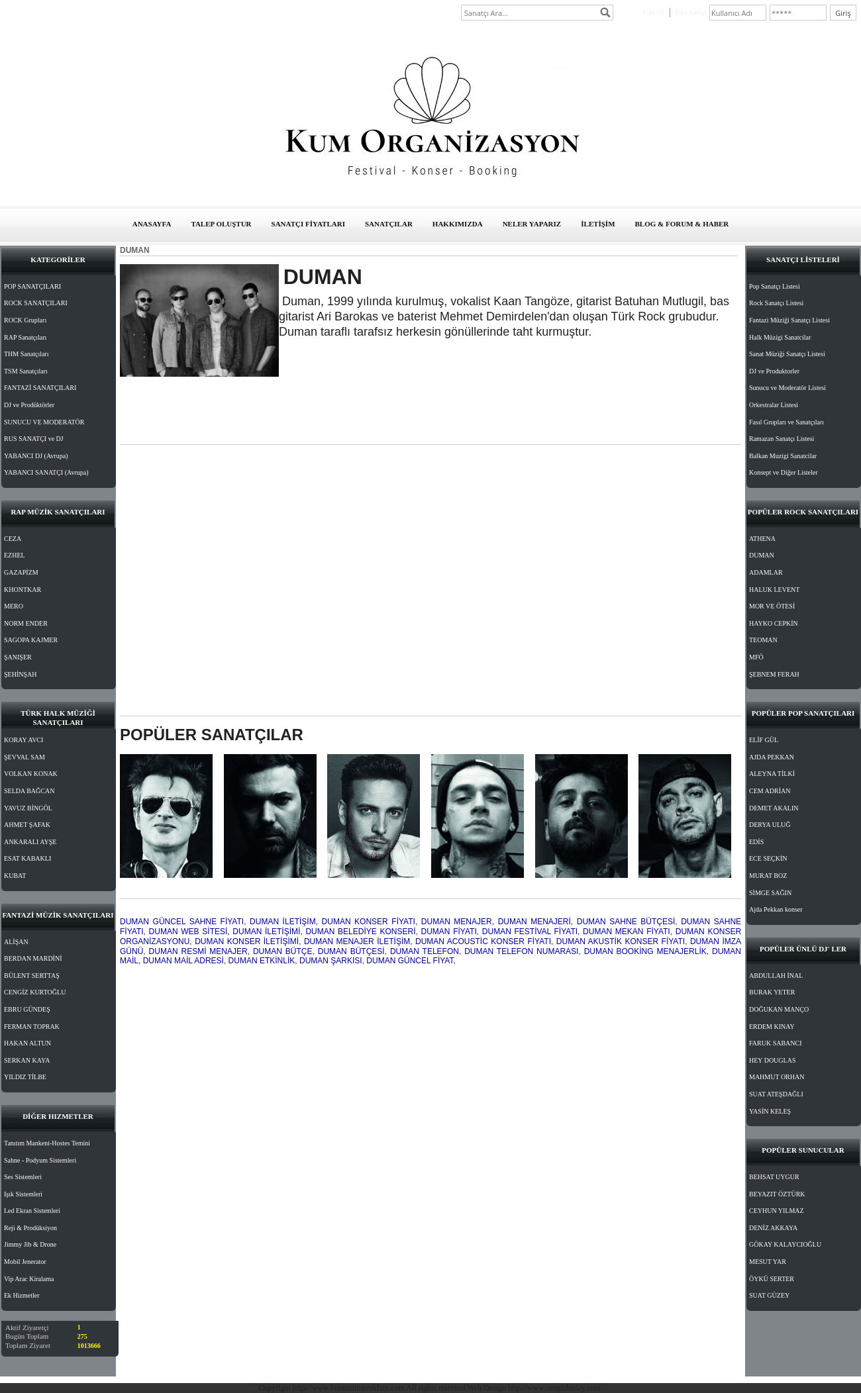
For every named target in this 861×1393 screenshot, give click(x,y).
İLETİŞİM (598, 224)
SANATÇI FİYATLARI (308, 224)
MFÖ (756, 657)
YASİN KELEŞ (770, 1111)
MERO (13, 606)
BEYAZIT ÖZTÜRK (777, 1194)
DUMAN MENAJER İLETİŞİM (357, 941)
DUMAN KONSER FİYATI (368, 921)
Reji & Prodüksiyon (30, 1227)
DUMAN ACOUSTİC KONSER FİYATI (483, 941)
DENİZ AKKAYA (773, 1227)
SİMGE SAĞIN (770, 892)
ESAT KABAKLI (27, 858)
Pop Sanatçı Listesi (774, 286)
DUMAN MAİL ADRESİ (183, 960)
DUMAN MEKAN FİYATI (626, 931)
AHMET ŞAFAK (27, 824)
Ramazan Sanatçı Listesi (781, 438)
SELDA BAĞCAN (29, 790)
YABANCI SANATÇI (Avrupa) (46, 472)
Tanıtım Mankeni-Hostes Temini (47, 1143)
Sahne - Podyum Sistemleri (40, 1160)
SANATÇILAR (389, 224)
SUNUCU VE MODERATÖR (44, 422)
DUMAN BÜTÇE (283, 951)
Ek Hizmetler (22, 1295)
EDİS (756, 841)
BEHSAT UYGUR (774, 1176)
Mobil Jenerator (25, 1261)
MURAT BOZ (768, 875)
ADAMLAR (766, 572)
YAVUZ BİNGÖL (28, 808)
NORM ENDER (26, 623)
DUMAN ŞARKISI (330, 960)
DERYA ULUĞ (770, 824)
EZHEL (14, 555)
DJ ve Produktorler (774, 371)
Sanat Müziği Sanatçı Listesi (787, 354)
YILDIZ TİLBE (25, 1077)
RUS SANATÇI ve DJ (34, 438)
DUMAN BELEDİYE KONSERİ (360, 931)
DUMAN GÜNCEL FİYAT (409, 960)
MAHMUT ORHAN (776, 1077)
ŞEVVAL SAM (24, 757)
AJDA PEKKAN (771, 757)
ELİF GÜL (763, 740)
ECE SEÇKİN (768, 858)
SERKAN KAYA (27, 1060)
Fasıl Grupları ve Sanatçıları (786, 422)
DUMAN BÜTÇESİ (351, 951)
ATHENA (762, 538)
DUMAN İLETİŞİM (283, 921)
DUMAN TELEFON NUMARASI (521, 951)
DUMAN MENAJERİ (534, 921)
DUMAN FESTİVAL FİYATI (530, 931)
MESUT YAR (767, 1261)
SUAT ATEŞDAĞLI (776, 1094)
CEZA (12, 538)
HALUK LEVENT (774, 589)
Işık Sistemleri (23, 1194)
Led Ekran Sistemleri (32, 1210)
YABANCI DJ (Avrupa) (36, 455)
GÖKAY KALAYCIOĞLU (785, 1244)
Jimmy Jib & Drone (30, 1244)
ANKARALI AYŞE (30, 841)
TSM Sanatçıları (26, 371)
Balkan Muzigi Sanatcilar (783, 455)
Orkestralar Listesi (773, 404)
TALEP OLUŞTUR (221, 224)
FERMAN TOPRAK (32, 1026)
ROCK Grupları (25, 320)
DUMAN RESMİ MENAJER (198, 951)
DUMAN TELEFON (424, 951)
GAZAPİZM (21, 572)
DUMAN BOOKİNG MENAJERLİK (645, 951)
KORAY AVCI (23, 740)
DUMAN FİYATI (449, 931)
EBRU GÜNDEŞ (27, 1009)
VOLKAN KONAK (31, 773)
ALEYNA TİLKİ (772, 773)
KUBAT (15, 875)
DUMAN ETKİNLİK (261, 960)
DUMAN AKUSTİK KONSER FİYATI (620, 941)
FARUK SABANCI (775, 1043)
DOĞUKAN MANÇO (779, 1009)
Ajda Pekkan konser (776, 909)
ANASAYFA (152, 224)
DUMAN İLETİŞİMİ (266, 931)
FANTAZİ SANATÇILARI (40, 387)
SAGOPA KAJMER (31, 640)
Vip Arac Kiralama (29, 1278)
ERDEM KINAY (772, 1026)
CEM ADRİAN (770, 790)
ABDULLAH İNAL (776, 975)
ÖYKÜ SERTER (771, 1278)
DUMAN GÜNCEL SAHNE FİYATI (182, 921)
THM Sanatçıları (26, 354)
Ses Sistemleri (23, 1176)
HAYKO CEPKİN (773, 623)
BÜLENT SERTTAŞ (32, 975)
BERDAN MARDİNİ (33, 958)
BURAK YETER (772, 992)
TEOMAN (763, 640)
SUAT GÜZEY (769, 1295)
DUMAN (761, 555)
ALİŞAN (16, 941)
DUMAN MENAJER (456, 921)
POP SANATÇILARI (32, 286)
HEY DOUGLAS (772, 1060)
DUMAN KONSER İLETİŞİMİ (247, 941)
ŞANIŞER (18, 657)
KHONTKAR (22, 589)
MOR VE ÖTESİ (772, 606)
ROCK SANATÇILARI (36, 303)
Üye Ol (653, 12)
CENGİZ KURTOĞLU (35, 992)
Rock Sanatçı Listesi (776, 303)
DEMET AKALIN (774, 808)
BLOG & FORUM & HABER (682, 224)
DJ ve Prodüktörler (29, 404)
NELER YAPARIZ (532, 224)
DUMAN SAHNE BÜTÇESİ (626, 921)
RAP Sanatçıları (25, 337)
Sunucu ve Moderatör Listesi (787, 387)
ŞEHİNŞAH (20, 674)
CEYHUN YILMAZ (776, 1210)
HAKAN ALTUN (27, 1043)
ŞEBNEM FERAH (774, 674)
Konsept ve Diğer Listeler (783, 472)
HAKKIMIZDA (457, 224)
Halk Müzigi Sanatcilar (780, 337)
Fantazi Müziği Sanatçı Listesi (789, 320)
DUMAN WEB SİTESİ (188, 931)
